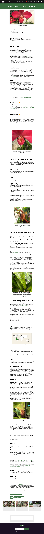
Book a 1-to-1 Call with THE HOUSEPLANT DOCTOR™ (22, 483)
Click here (30, 453)
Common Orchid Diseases (25, 97)
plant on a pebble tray (25, 105)
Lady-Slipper (19, 497)
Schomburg (11, 496)
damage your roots (15, 319)
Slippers (11, 497)
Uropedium (11, 498)
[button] (38, 1)
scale (24, 460)
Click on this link (15, 252)
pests (20, 354)
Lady (19, 496)
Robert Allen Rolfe (12, 327)
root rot (14, 76)
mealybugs (21, 460)
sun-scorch (25, 353)
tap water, (28, 317)
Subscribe (26, 529)
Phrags (17, 496)
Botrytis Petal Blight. (29, 56)
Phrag (14, 496)
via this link (27, 454)
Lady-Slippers (14, 497)
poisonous (16, 471)
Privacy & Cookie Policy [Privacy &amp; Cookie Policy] (27, 532)
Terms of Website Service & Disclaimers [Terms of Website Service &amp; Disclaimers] (18, 532)
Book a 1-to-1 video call (27, 37)
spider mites (18, 460)
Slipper (22, 496)
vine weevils (30, 460)
